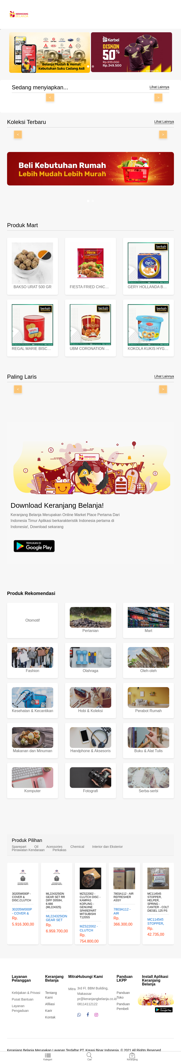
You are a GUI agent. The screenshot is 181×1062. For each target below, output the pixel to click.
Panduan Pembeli (123, 1006)
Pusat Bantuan (22, 999)
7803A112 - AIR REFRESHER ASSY (124, 897)
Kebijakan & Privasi (26, 993)
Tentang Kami (51, 995)
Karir (48, 1011)
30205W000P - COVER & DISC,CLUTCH (21, 897)
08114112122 (87, 1004)
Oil (36, 847)
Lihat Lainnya (159, 87)
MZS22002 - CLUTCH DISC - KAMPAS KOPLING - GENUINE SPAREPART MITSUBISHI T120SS (90, 905)
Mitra (72, 989)
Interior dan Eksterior (107, 847)
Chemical (77, 847)
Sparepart (19, 847)
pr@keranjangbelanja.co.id (97, 999)
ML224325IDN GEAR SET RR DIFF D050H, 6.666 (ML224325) (55, 900)
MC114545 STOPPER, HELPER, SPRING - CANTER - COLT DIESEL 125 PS (158, 902)
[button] (88, 66)
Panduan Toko (123, 995)
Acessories (54, 847)
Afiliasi (50, 1004)
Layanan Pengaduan (20, 1008)
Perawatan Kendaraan (28, 850)
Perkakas (59, 850)
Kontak (50, 1017)
